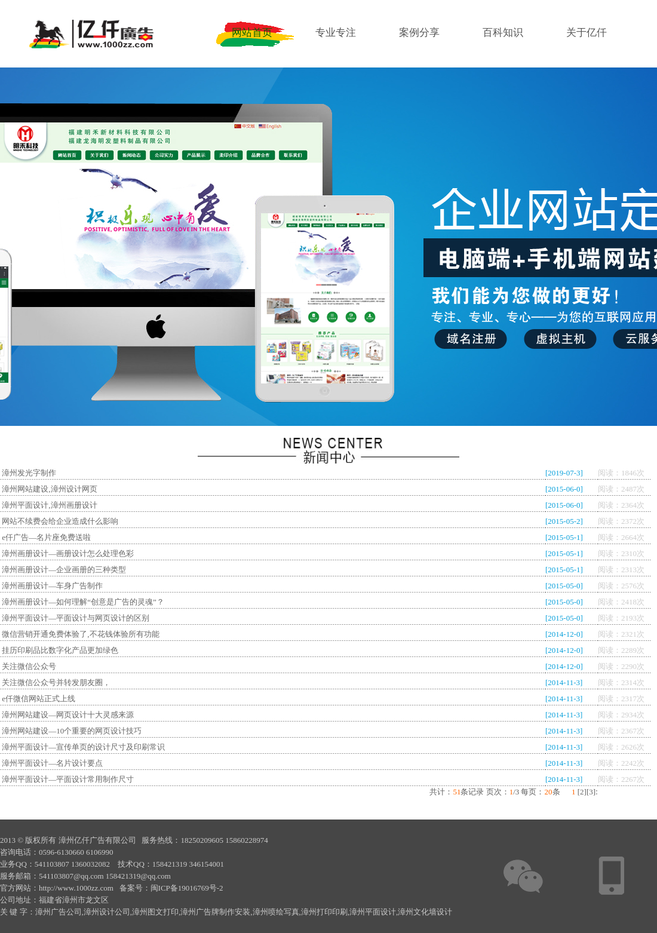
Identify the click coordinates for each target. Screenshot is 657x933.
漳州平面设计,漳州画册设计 (49, 505)
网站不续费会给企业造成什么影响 (60, 521)
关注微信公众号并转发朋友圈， (56, 682)
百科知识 (503, 32)
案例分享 (419, 32)
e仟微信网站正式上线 (38, 698)
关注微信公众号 (29, 666)
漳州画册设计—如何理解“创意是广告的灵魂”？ (83, 601)
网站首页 (252, 32)
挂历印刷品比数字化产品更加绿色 (60, 650)
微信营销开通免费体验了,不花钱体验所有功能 (80, 634)
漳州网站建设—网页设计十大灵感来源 (68, 714)
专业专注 (335, 32)
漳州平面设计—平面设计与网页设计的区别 (75, 617)
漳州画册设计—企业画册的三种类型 (64, 569)
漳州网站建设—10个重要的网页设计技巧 (72, 730)
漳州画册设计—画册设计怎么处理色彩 (68, 553)
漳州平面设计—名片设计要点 (52, 763)
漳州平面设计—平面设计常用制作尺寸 (68, 779)
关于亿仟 (586, 32)
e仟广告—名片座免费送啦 (46, 537)
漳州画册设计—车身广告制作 (52, 585)
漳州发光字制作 (29, 472)
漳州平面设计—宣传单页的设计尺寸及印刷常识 (83, 746)
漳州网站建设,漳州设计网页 (49, 488)
